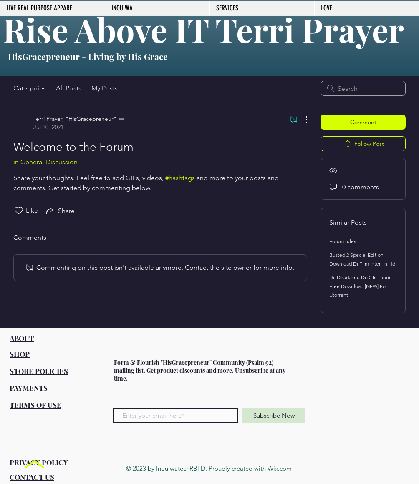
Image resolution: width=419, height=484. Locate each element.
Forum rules (342, 241)
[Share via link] (60, 211)
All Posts (68, 88)
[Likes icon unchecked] (18, 211)
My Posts (104, 88)
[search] (363, 88)
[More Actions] (302, 120)
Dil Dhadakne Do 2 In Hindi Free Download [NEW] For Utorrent (359, 286)
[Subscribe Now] (273, 415)
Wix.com (280, 468)
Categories (29, 88)
